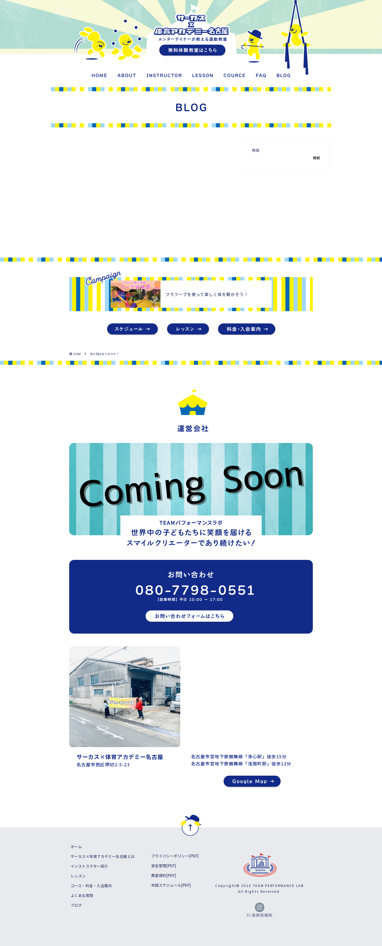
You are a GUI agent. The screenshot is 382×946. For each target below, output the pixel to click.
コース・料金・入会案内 (91, 885)
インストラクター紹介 (89, 866)
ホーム (76, 846)
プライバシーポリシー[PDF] (175, 855)
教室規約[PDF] (163, 875)
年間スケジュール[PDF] (171, 885)
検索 (256, 150)
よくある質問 (82, 895)
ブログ (76, 905)
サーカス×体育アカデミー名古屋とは (103, 856)
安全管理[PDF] (163, 865)
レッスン (78, 875)
